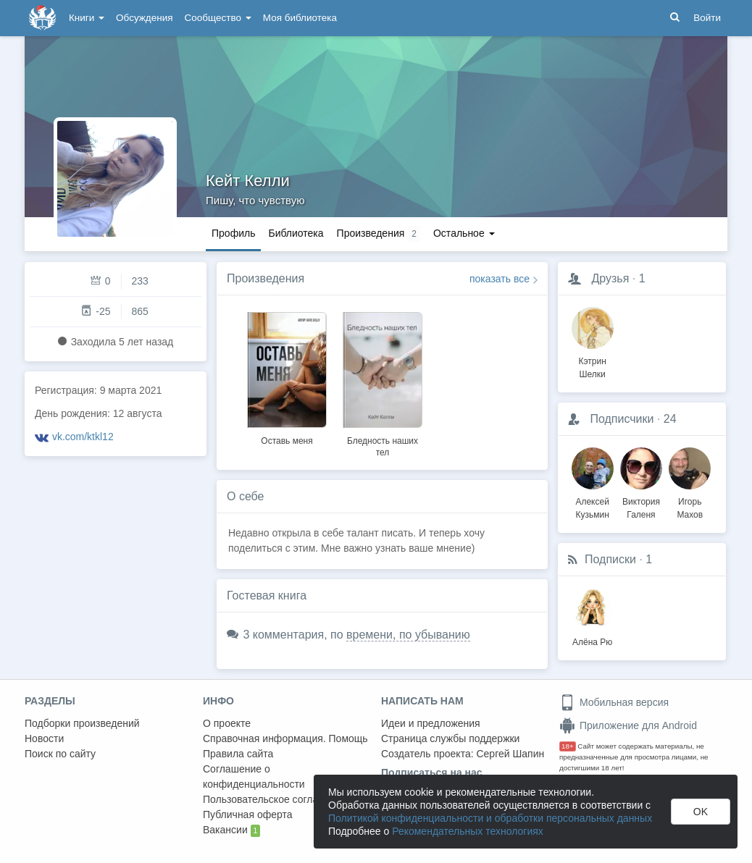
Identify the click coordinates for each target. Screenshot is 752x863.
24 (670, 419)
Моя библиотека (300, 17)
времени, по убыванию (408, 634)
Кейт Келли (248, 181)
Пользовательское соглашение (276, 799)
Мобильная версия (614, 702)
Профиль (233, 233)
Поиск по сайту (60, 753)
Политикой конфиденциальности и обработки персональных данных (490, 818)
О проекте (227, 723)
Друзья (610, 278)
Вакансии (231, 830)
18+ (567, 746)
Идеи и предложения (430, 723)
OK (700, 811)
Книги (86, 17)
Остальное (464, 233)
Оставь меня (286, 441)
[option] (287, 376)
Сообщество (218, 17)
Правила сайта (238, 753)
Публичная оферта (248, 814)
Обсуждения (144, 17)
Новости (44, 738)
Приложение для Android (628, 725)
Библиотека (295, 233)
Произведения (265, 278)
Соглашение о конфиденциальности (254, 776)
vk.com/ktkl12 (83, 436)
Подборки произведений (82, 723)
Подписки (610, 559)
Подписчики (621, 419)
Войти (707, 17)
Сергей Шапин (510, 753)
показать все (499, 279)
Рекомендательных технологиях (467, 831)
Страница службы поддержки (450, 738)
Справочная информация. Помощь (285, 738)
